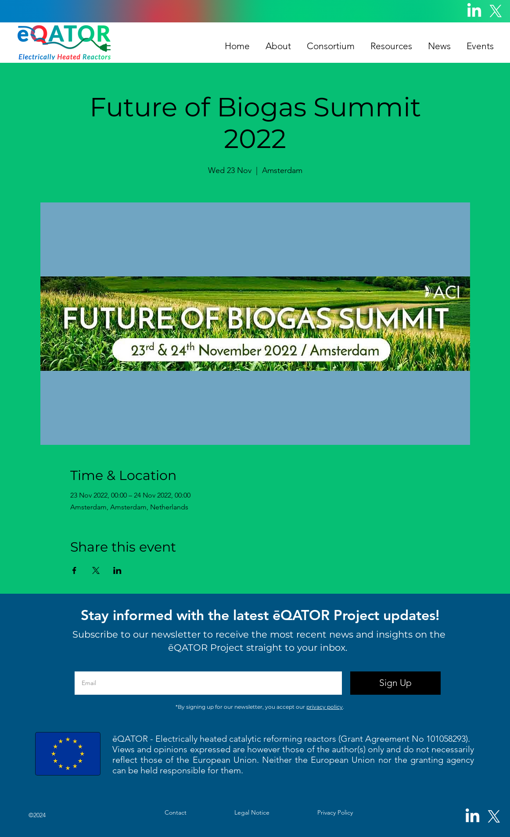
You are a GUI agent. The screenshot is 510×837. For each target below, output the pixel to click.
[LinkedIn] (474, 11)
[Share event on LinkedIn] (117, 570)
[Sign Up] (395, 683)
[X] (495, 11)
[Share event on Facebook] (74, 570)
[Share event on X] (96, 570)
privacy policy (324, 707)
